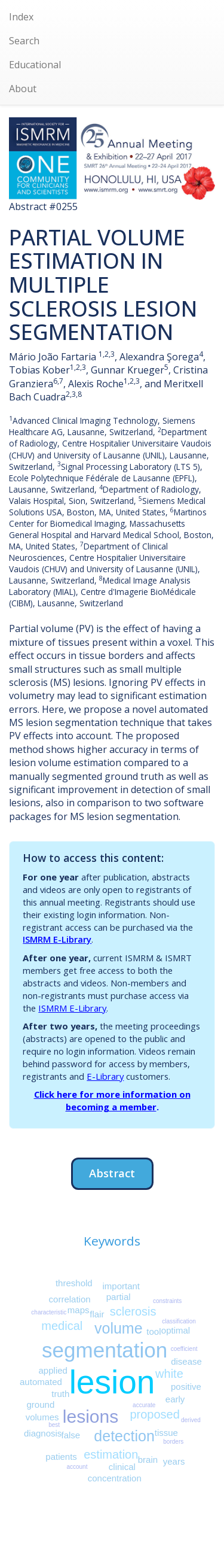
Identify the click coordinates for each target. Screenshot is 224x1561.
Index (21, 16)
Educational (35, 64)
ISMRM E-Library (57, 939)
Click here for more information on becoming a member (112, 1100)
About (22, 88)
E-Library (105, 1076)
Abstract (112, 1172)
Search (24, 40)
